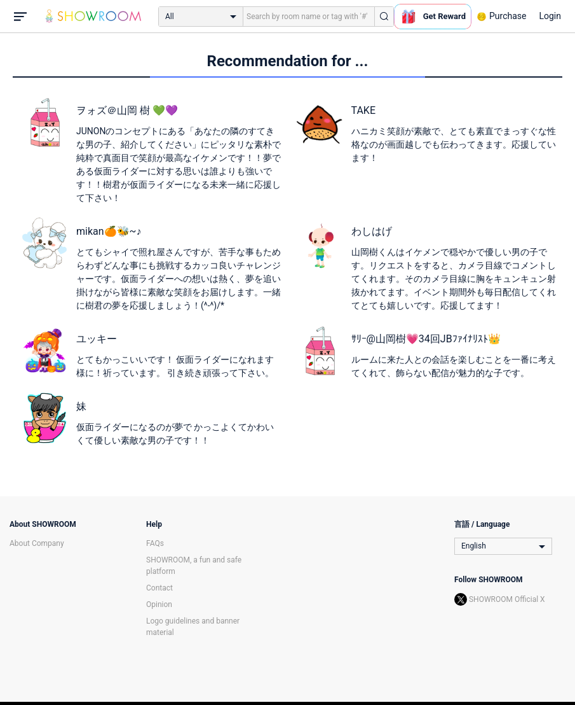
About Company (37, 543)
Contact (159, 587)
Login (550, 16)
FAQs (155, 543)
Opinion (159, 604)
